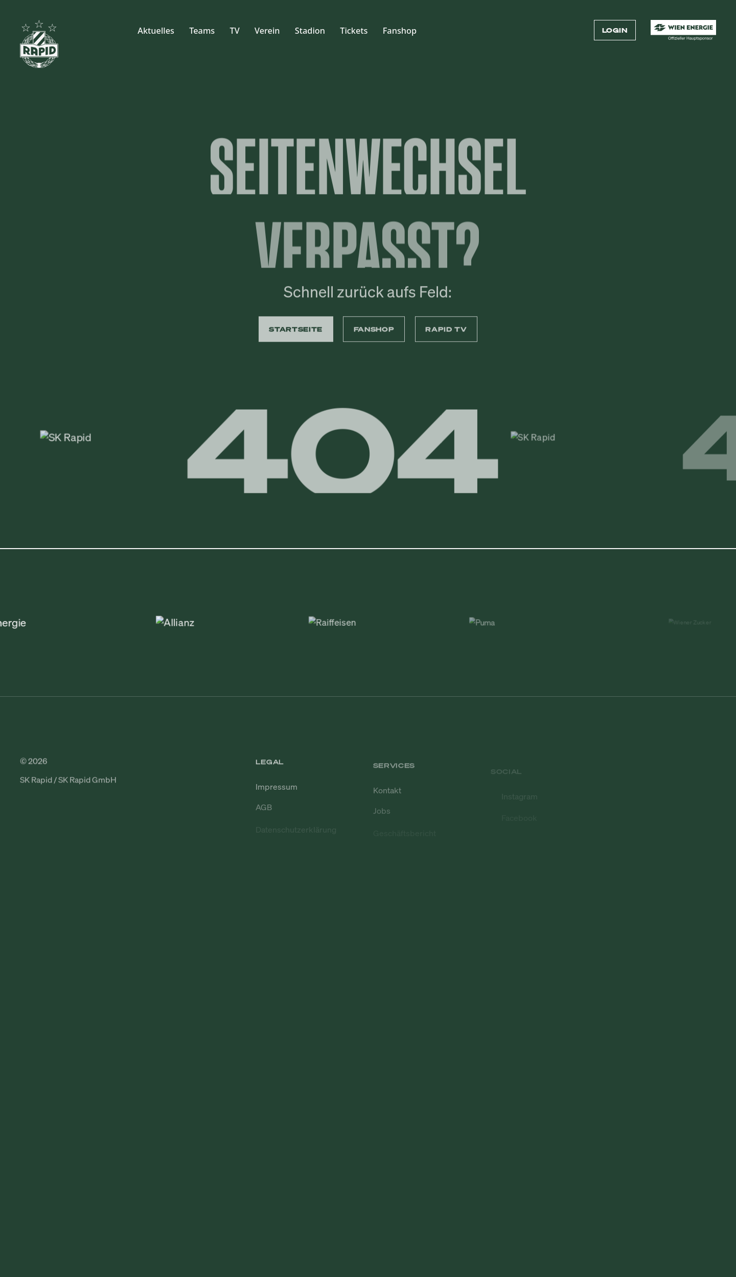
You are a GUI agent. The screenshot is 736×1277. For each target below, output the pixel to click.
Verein (267, 30)
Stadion (310, 30)
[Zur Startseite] (39, 49)
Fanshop (400, 30)
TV (235, 30)
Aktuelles (155, 30)
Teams (202, 30)
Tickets (353, 30)
